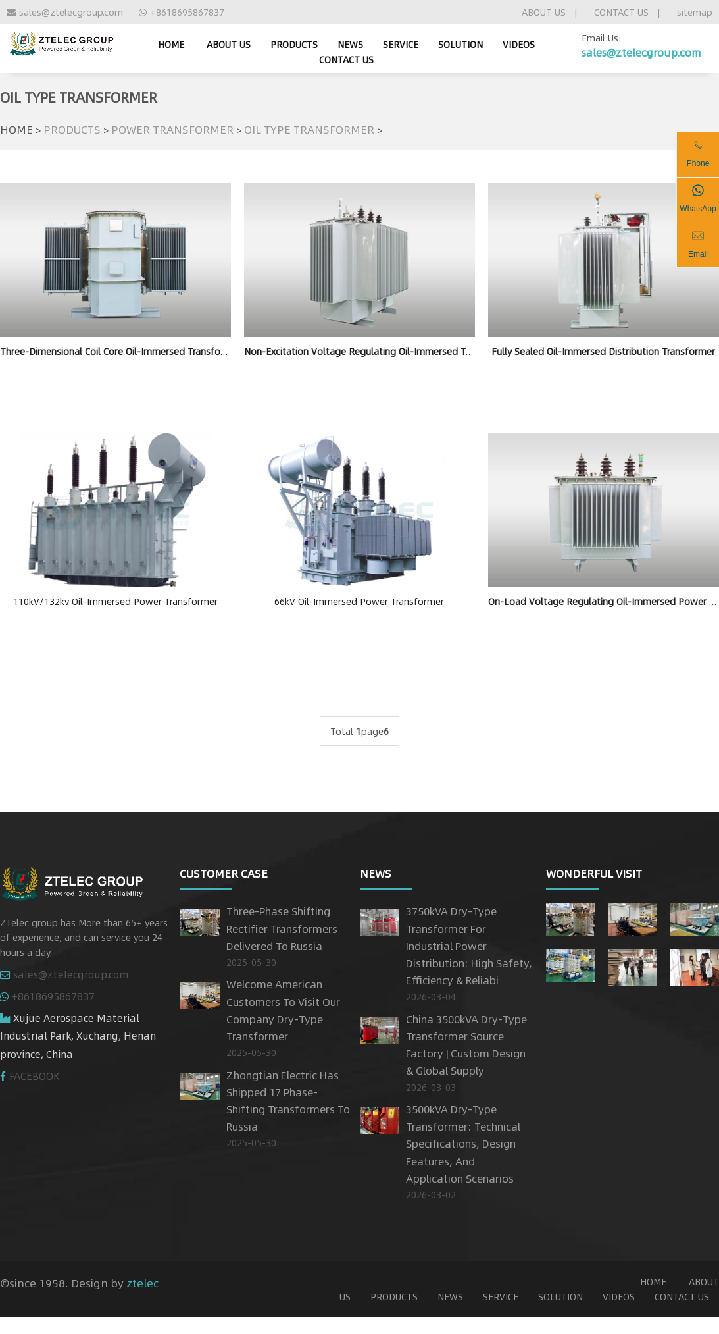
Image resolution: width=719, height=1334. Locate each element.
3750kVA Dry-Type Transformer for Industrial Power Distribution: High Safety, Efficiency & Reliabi (469, 945)
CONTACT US (621, 12)
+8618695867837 (181, 12)
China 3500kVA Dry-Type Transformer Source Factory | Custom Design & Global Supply (466, 1045)
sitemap (694, 12)
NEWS (350, 44)
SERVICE (400, 44)
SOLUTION (460, 44)
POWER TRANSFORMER (172, 129)
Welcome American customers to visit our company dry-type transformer (283, 1010)
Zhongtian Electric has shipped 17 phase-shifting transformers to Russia (288, 1101)
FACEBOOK (34, 1076)
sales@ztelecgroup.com (65, 12)
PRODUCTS (294, 44)
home (171, 44)
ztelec (142, 1282)
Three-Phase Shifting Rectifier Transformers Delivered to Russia (281, 928)
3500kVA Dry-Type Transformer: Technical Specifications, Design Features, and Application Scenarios (463, 1144)
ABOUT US (544, 12)
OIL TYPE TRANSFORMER (309, 129)
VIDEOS (519, 44)
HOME (16, 129)
